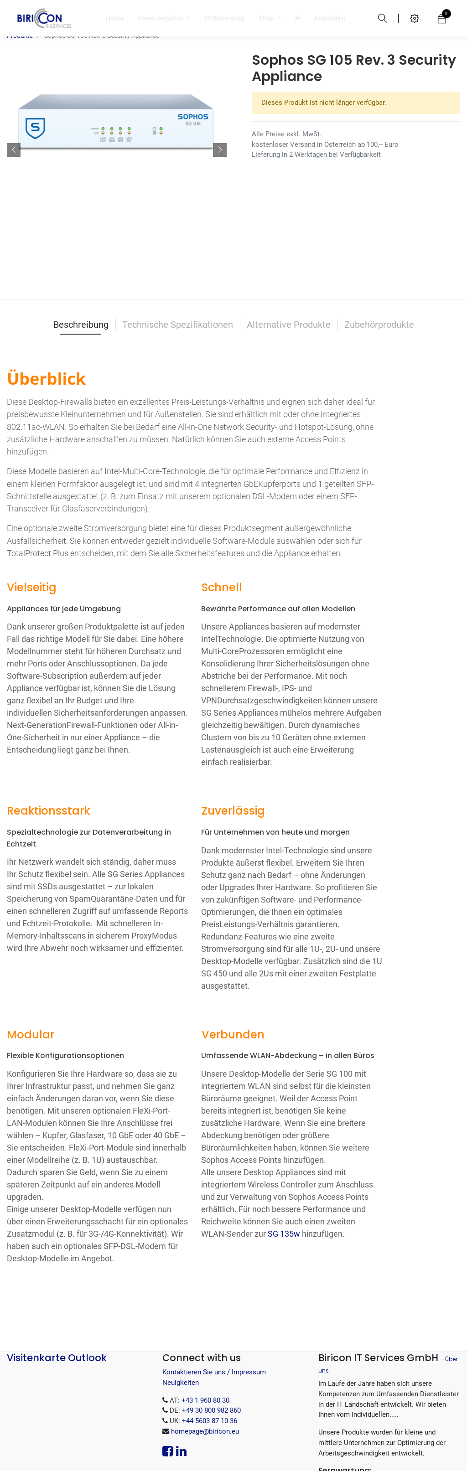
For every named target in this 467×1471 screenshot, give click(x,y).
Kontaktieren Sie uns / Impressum (214, 1294)
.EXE (431, 1405)
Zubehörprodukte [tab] (379, 246)
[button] (14, 100)
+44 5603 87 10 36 (209, 1343)
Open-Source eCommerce (418, 1455)
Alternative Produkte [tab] (289, 246)
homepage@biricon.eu (205, 1353)
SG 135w (284, 1156)
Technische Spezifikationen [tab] (177, 246)
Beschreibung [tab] (81, 246)
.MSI (375, 1405)
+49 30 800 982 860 (211, 1333)
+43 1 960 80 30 (205, 1322)
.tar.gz (380, 1426)
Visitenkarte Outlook (57, 1279)
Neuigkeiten (180, 1305)
